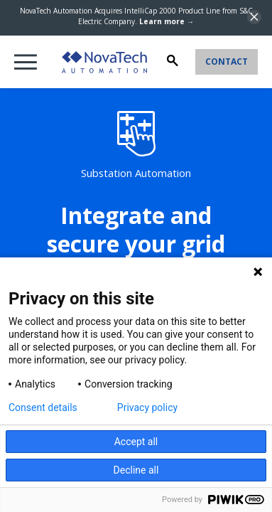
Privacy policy (147, 407)
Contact (226, 61)
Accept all (136, 441)
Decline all (136, 470)
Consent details (43, 407)
